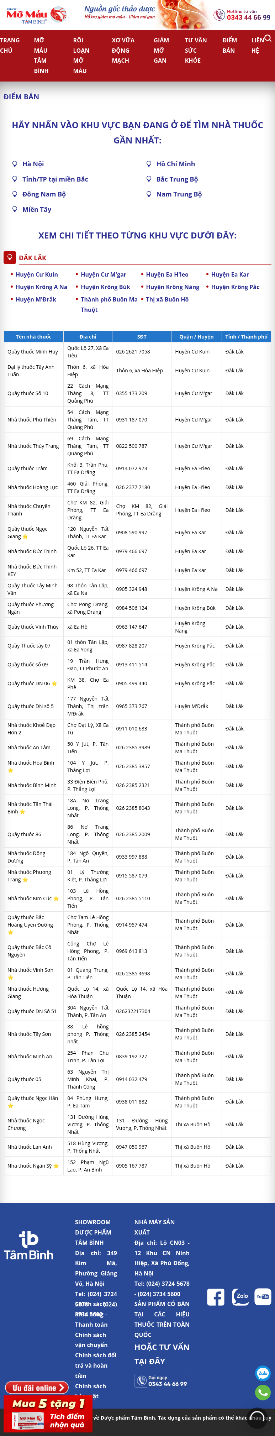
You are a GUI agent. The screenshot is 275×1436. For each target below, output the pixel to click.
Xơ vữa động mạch (123, 50)
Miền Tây (36, 209)
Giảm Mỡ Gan (161, 50)
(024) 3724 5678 (168, 1284)
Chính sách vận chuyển (91, 1340)
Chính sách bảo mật (90, 1391)
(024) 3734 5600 (159, 1294)
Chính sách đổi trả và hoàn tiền (95, 1365)
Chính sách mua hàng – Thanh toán (91, 1314)
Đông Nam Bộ (44, 194)
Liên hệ (258, 45)
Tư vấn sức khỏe (196, 50)
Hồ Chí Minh (176, 163)
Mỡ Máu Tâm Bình (41, 55)
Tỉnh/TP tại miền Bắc (55, 179)
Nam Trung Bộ (179, 194)
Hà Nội (33, 163)
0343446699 (263, 1392)
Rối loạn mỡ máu (81, 55)
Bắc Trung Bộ (177, 179)
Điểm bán (230, 45)
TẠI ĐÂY (149, 1361)
